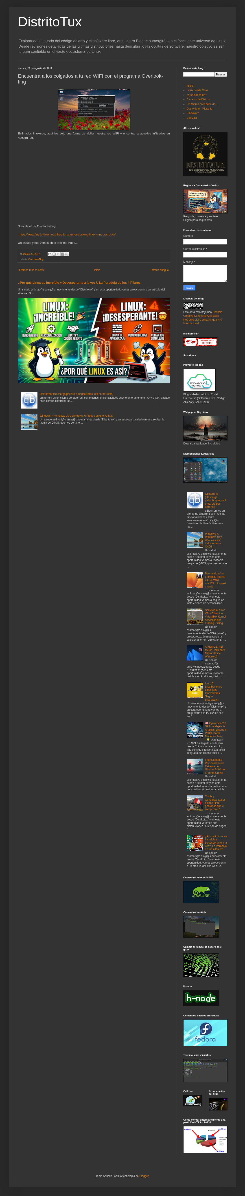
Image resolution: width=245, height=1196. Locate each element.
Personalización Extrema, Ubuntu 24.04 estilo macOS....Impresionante (215, 580)
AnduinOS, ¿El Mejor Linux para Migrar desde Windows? (215, 651)
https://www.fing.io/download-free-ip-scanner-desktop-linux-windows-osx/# (67, 234)
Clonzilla (192, 117)
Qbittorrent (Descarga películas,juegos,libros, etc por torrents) (76, 394)
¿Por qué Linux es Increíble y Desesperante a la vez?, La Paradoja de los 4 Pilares (79, 282)
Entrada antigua (159, 270)
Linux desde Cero (197, 90)
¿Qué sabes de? (197, 95)
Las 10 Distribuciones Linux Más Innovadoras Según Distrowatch (213, 691)
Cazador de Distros (198, 99)
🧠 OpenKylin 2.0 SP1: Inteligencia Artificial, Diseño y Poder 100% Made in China (215, 730)
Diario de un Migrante (199, 108)
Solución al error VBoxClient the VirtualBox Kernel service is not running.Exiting (215, 617)
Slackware (193, 113)
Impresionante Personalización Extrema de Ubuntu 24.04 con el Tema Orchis (215, 766)
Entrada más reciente (32, 270)
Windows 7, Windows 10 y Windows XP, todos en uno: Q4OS (76, 415)
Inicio (97, 270)
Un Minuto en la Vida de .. (202, 104)
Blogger (144, 1176)
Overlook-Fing (36, 259)
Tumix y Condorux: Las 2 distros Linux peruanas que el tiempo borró (215, 803)
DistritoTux (50, 21)
